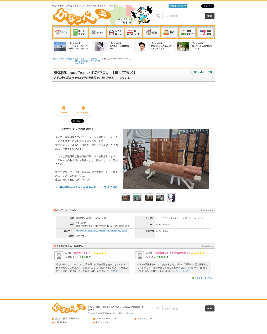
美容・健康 (79, 59)
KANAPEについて (178, 6)
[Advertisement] (135, 94)
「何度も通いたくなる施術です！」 (171, 253)
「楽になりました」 (82, 253)
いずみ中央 (96, 61)
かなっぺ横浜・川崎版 (62, 59)
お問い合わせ (61, 322)
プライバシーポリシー (106, 318)
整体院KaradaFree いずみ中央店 (118, 59)
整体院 (94, 59)
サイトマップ (102, 322)
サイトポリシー (144, 318)
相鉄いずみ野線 (81, 61)
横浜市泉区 (79, 63)
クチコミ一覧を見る (203, 278)
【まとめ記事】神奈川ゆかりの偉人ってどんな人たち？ (161, 46)
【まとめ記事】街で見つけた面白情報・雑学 (120, 46)
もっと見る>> (113, 271)
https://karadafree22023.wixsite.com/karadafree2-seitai (101, 231)
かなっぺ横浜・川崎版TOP (67, 318)
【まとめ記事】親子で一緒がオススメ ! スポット (202, 46)
